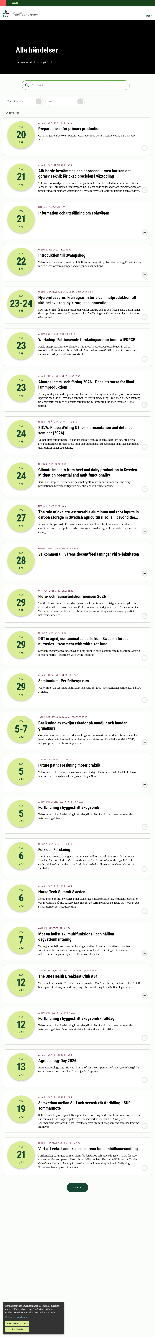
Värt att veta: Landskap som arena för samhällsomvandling (88, 1148)
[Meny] (149, 14)
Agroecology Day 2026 (57, 1060)
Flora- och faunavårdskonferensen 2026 (72, 596)
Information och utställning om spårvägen (73, 213)
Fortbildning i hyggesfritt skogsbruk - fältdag (76, 1018)
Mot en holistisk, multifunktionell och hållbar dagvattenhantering (76, 937)
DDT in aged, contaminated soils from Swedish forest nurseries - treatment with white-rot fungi (83, 641)
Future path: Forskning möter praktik (69, 765)
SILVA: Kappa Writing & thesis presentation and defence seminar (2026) (85, 430)
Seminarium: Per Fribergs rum (63, 680)
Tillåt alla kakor (17, 1329)
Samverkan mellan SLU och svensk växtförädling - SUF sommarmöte (84, 1105)
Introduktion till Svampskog (61, 255)
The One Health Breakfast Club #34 (67, 976)
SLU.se (15, 3)
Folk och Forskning (54, 849)
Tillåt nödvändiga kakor (17, 1323)
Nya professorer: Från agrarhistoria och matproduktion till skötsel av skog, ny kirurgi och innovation (87, 300)
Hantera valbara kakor (16, 1317)
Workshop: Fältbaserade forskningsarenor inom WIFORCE (86, 339)
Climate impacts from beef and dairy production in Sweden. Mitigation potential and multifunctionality (88, 472)
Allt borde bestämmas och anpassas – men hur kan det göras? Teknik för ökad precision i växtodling (84, 173)
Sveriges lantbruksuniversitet (25, 14)
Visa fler (77, 1187)
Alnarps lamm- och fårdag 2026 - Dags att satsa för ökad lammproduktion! (86, 384)
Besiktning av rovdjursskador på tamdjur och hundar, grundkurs (82, 725)
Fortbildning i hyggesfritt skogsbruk (68, 807)
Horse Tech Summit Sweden (61, 891)
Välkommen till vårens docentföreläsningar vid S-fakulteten (88, 554)
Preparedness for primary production (69, 128)
